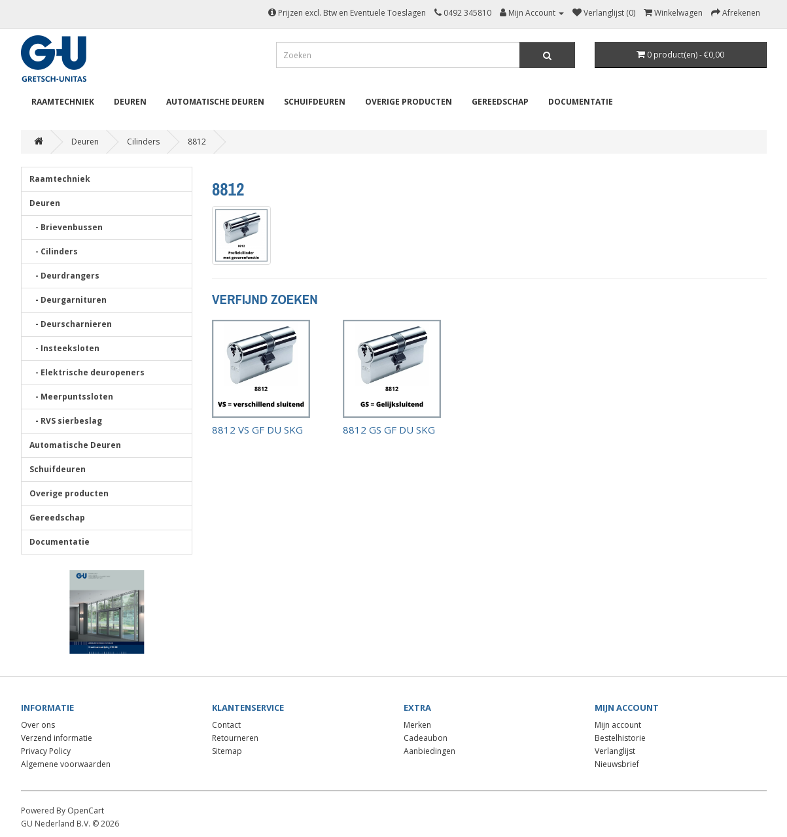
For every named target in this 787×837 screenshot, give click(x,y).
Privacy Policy (46, 751)
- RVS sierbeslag (65, 420)
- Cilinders (53, 251)
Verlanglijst (615, 751)
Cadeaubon (425, 737)
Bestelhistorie (620, 737)
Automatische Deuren (215, 101)
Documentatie (580, 101)
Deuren (130, 101)
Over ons (38, 724)
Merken (417, 724)
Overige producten (408, 101)
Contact (226, 724)
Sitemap (227, 751)
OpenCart (85, 810)
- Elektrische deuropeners (87, 372)
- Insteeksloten (64, 348)
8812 (197, 141)
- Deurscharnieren (70, 324)
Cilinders (143, 141)
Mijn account (618, 724)
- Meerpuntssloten (71, 396)
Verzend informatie (56, 737)
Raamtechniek (62, 101)
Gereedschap (500, 101)
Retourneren (235, 737)
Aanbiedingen (429, 751)
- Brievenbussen (66, 227)
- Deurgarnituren (68, 299)
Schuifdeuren (314, 101)
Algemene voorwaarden (66, 764)
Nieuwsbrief (617, 764)
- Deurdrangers (64, 275)
